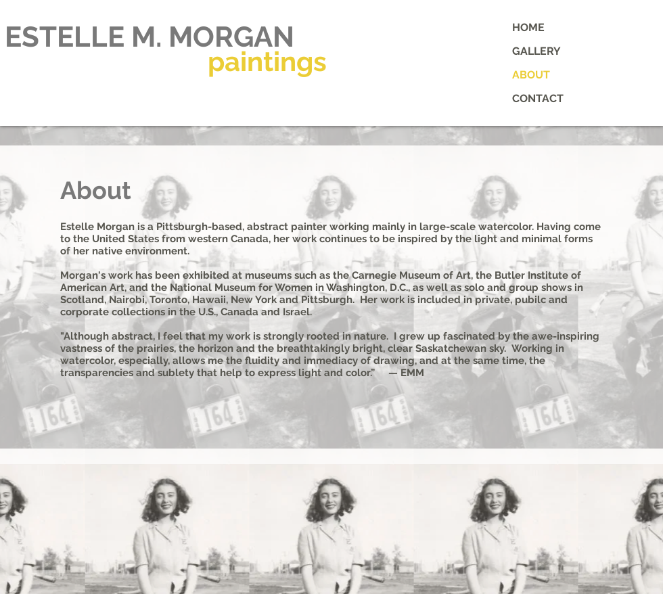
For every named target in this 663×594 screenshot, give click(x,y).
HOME (528, 27)
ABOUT (531, 74)
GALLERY (536, 51)
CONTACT (538, 98)
